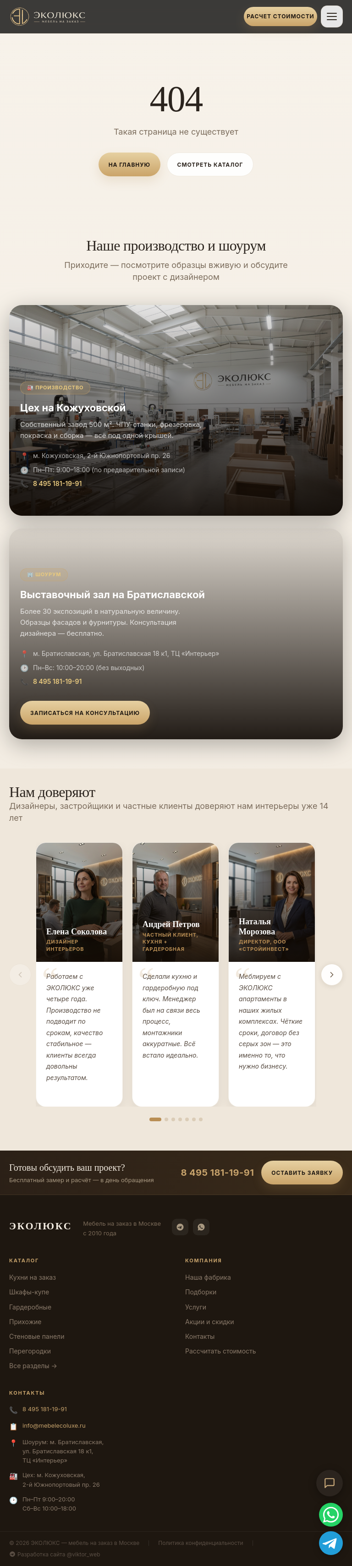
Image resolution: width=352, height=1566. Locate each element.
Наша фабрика (208, 1277)
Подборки (200, 1292)
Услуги (195, 1307)
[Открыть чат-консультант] (329, 1483)
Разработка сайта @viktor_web (54, 1554)
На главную (129, 164)
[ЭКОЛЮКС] (123, 16)
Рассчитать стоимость (220, 1351)
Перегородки (30, 1351)
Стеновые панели (36, 1336)
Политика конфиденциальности (200, 1542)
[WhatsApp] (201, 1227)
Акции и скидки (209, 1322)
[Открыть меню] (332, 16)
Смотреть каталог (210, 164)
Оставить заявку (302, 1172)
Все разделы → (33, 1366)
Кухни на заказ (32, 1277)
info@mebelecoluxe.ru (54, 1425)
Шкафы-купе (29, 1292)
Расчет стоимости (280, 16)
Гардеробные (30, 1307)
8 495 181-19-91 (57, 483)
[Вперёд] (332, 975)
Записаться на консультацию (85, 712)
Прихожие (25, 1322)
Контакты (199, 1336)
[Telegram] (180, 1227)
